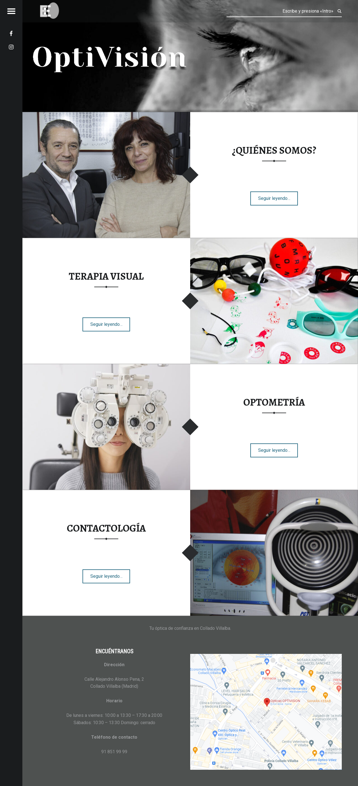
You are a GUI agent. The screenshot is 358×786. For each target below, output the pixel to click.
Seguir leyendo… (278, 196)
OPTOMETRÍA (274, 402)
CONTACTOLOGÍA (106, 528)
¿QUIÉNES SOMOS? (274, 150)
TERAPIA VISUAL (106, 276)
